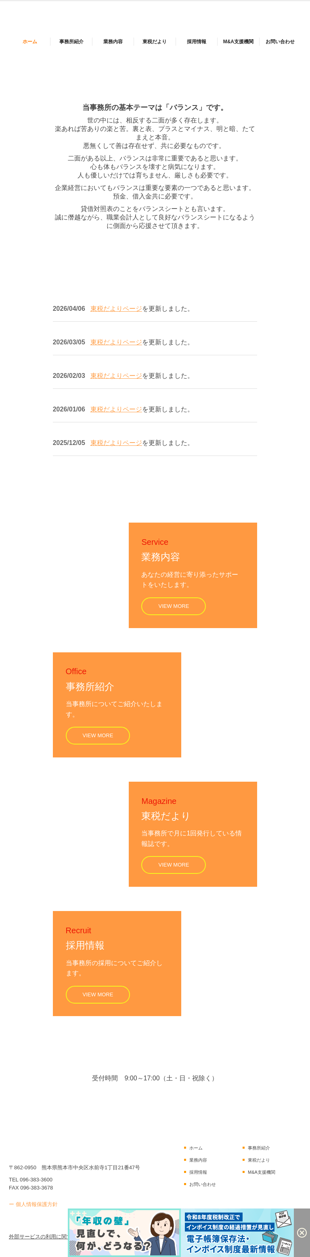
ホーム (30, 41)
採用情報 (196, 41)
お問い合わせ (280, 41)
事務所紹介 (71, 41)
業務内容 (113, 41)
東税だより (154, 41)
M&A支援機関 (238, 41)
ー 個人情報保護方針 (33, 1204)
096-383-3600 (36, 1180)
